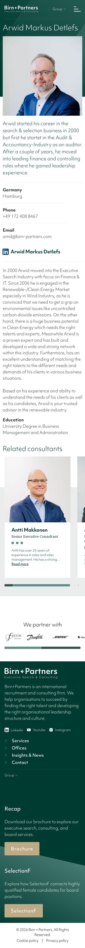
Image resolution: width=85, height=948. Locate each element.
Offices (15, 748)
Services (16, 741)
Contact (16, 762)
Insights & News (24, 755)
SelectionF (23, 910)
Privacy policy (57, 940)
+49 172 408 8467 (20, 216)
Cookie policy (28, 940)
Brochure (22, 848)
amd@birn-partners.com (27, 236)
